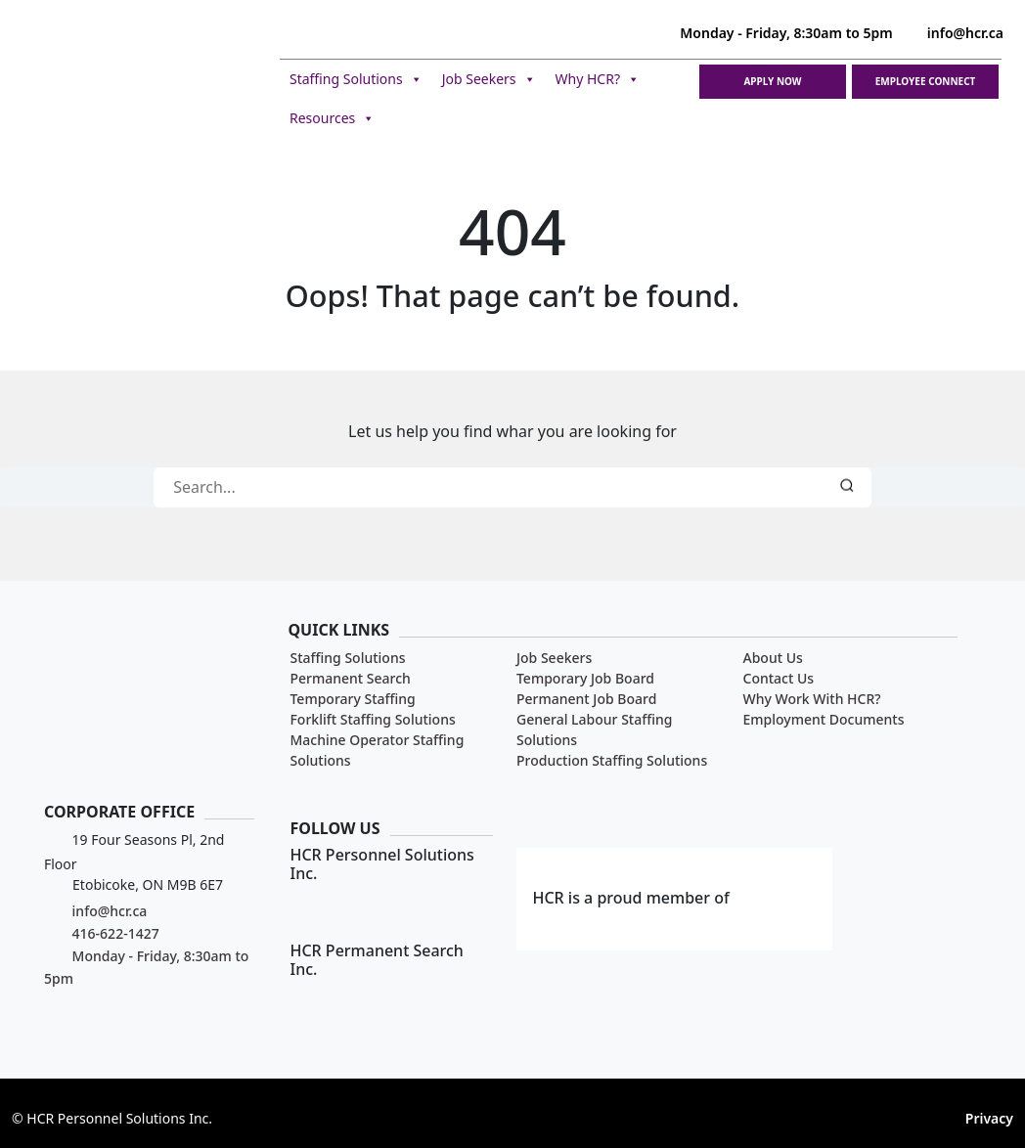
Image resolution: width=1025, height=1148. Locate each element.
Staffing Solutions (356, 79)
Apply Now (772, 81)
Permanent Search (350, 678)
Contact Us (779, 678)
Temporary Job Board (585, 678)
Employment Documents (824, 719)
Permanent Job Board (586, 698)
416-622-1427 (101, 933)
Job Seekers (489, 79)
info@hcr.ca (953, 32)
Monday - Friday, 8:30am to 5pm (773, 32)
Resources (332, 118)
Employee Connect (925, 81)
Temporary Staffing (352, 698)
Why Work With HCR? (812, 698)
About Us (773, 657)
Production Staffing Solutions (611, 760)
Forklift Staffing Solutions (372, 719)
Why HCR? (598, 79)
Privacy (989, 1118)
